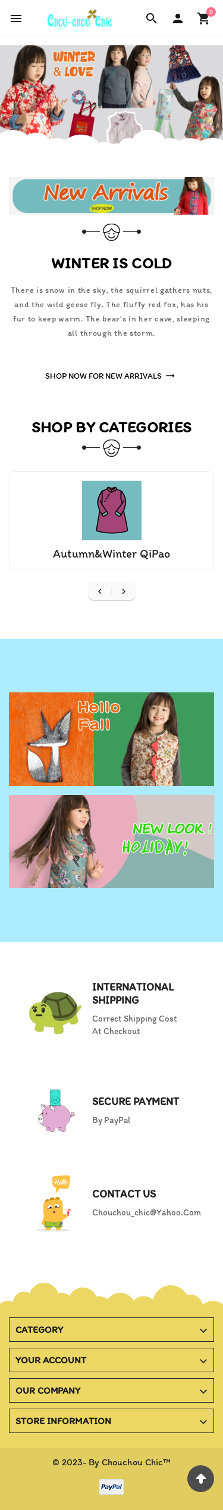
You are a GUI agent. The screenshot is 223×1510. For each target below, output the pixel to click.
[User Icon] (178, 18)
